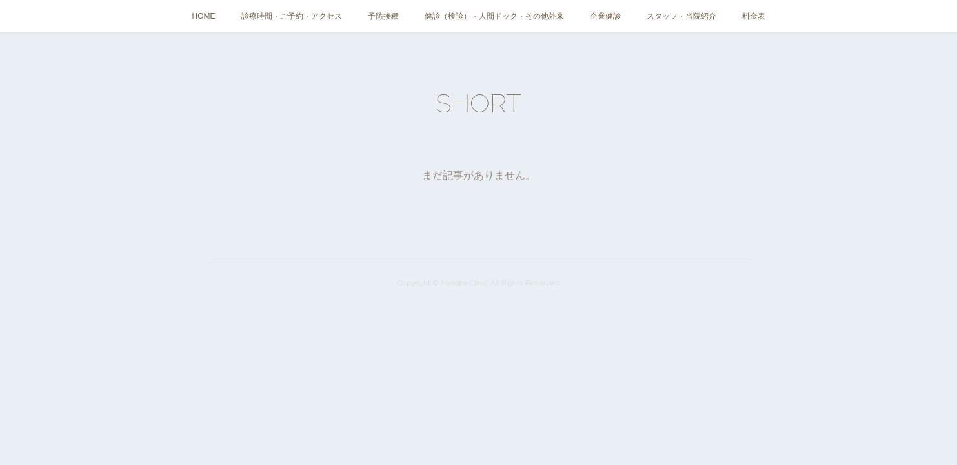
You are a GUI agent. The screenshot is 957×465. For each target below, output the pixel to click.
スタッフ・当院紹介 (681, 16)
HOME (204, 16)
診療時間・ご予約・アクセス (291, 16)
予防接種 (383, 16)
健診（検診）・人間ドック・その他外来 (494, 16)
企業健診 (605, 16)
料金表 (753, 16)
